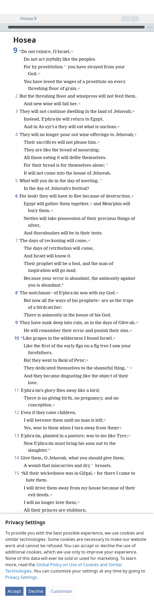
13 (16, 436)
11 (16, 390)
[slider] (76, 27)
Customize (61, 591)
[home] (8, 7)
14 (16, 458)
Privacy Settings (21, 577)
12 (16, 412)
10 (16, 338)
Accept (14, 591)
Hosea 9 (25, 18)
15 (16, 473)
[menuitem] (8, 7)
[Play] (3, 27)
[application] (77, 27)
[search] (147, 7)
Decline (35, 591)
